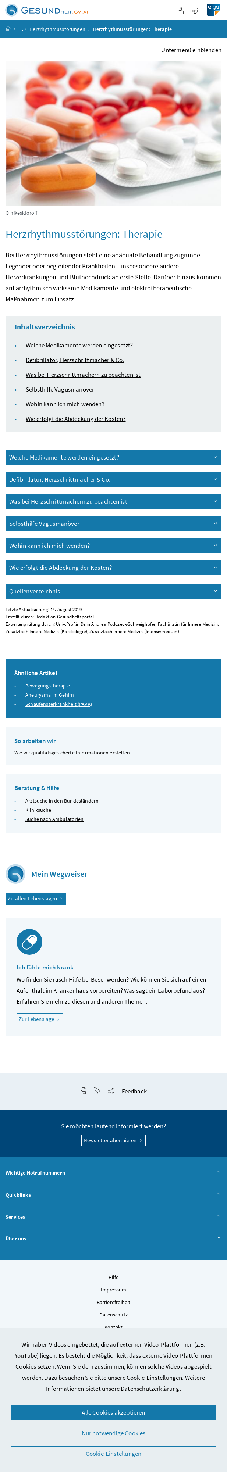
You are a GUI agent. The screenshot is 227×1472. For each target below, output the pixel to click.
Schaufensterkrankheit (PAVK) (58, 704)
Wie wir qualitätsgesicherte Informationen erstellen (72, 752)
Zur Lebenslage (41, 1018)
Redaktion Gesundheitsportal (64, 617)
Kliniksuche (38, 810)
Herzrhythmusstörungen (57, 29)
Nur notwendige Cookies (114, 1433)
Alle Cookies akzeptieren (113, 1412)
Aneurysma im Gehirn (49, 695)
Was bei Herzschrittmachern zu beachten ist (83, 375)
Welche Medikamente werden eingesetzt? (79, 345)
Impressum (114, 1289)
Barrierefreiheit (114, 1302)
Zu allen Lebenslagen (36, 898)
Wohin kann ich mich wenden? (65, 404)
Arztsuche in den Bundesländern (62, 800)
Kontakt (113, 1327)
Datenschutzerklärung (150, 1389)
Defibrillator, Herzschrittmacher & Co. (75, 360)
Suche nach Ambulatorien (54, 819)
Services (113, 1217)
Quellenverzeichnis (114, 591)
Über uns (113, 1239)
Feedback (134, 1091)
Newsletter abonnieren (113, 1140)
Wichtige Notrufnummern (113, 1173)
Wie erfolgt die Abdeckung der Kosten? (76, 419)
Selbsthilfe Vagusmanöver (60, 389)
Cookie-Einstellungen (154, 1377)
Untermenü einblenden (191, 50)
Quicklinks (113, 1195)
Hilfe (114, 1277)
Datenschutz (113, 1314)
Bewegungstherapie (47, 685)
